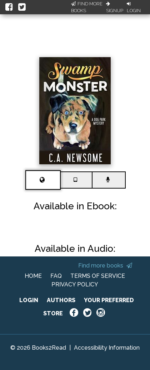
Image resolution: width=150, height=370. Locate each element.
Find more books (105, 265)
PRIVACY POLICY (74, 284)
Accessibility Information (107, 347)
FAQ (56, 275)
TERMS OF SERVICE (97, 275)
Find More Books (86, 7)
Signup (114, 7)
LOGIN (28, 300)
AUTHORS (61, 300)
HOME (33, 275)
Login (134, 7)
